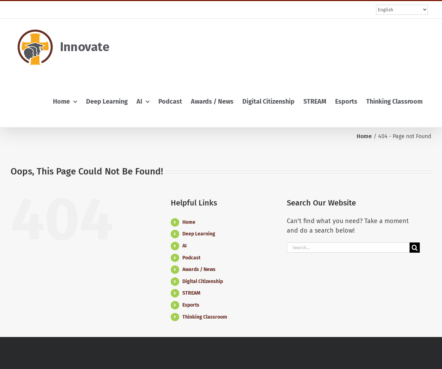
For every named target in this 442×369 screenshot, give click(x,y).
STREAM (191, 293)
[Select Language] (402, 10)
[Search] (415, 247)
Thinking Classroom (204, 317)
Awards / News (199, 269)
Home (188, 222)
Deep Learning (198, 234)
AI (184, 246)
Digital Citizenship (202, 281)
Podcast (191, 258)
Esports (190, 305)
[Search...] (348, 247)
